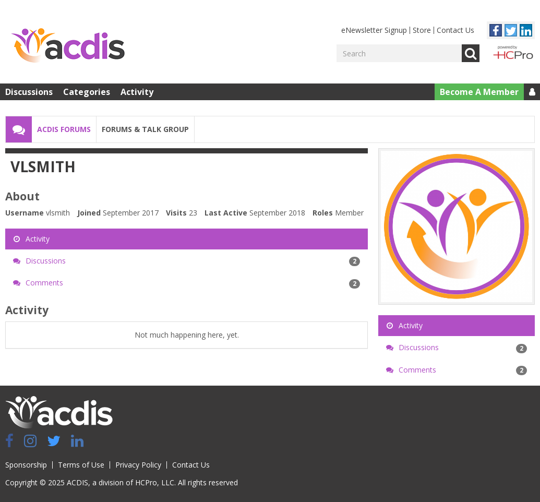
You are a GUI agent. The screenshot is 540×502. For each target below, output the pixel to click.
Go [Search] (470, 53)
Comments (186, 283)
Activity (137, 92)
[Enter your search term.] (399, 53)
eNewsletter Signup (374, 30)
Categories (86, 92)
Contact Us (455, 30)
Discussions (29, 92)
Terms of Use (81, 465)
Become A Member (479, 92)
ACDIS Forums (64, 129)
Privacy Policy (138, 465)
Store (422, 30)
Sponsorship (26, 465)
